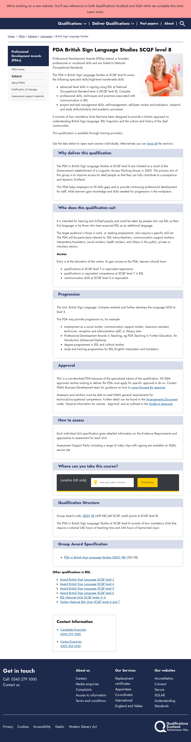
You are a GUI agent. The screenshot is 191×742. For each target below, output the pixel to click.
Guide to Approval (160, 404)
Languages (46, 36)
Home (11, 36)
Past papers (149, 23)
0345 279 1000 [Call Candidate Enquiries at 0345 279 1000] (70, 634)
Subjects (32, 36)
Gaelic (59, 726)
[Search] (182, 23)
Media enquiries (87, 684)
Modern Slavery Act (83, 726)
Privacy (8, 726)
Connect (160, 684)
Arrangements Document (162, 399)
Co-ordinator (124, 694)
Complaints (84, 689)
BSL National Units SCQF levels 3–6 (83, 597)
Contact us (11, 685)
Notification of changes (24, 89)
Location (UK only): (73, 480)
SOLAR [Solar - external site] (160, 695)
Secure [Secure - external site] (159, 689)
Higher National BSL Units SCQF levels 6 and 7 (90, 602)
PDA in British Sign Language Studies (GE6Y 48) (95, 557)
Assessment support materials (28, 96)
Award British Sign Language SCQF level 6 (87, 593)
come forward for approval (148, 387)
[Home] (20, 24)
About (169, 23)
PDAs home (18, 69)
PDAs (22, 36)
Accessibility (42, 726)
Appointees (123, 689)
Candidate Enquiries (73, 630)
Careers (81, 678)
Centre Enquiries (71, 642)
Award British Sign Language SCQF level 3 (87, 579)
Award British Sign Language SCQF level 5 (87, 588)
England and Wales (129, 706)
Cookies (23, 726)
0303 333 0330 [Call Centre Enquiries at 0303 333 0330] (70, 646)
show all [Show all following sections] (152, 143)
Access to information (91, 695)
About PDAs (18, 83)
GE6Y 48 (88, 516)
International (124, 700)
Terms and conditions (91, 700)
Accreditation (164, 678)
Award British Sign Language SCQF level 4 (87, 584)
